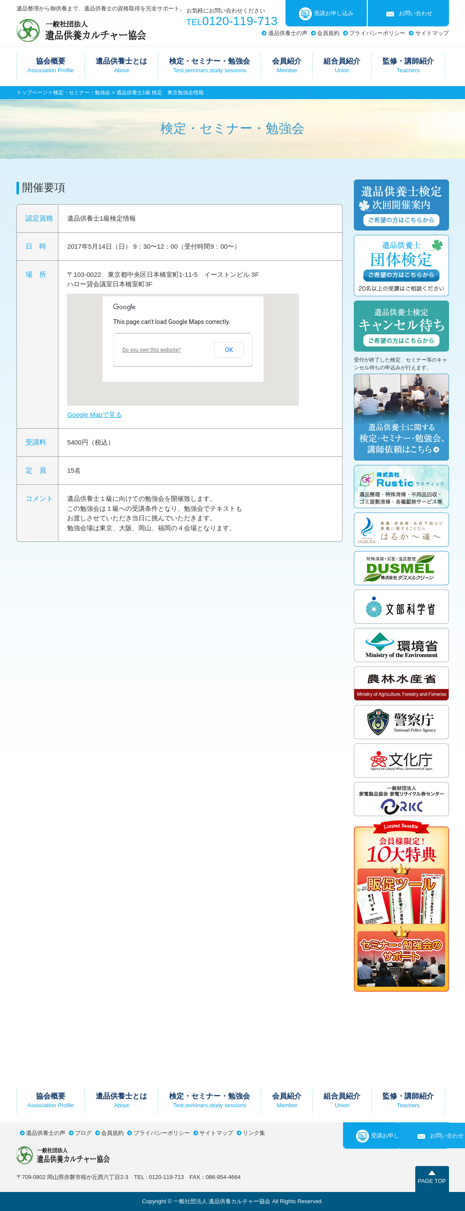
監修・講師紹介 (408, 65)
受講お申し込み (326, 13)
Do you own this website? (151, 350)
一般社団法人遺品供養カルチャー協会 (81, 29)
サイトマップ (432, 33)
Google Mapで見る (94, 414)
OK (229, 349)
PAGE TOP (432, 1181)
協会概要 (51, 65)
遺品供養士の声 (288, 33)
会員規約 (328, 33)
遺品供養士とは (121, 65)
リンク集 (254, 1133)
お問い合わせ (408, 13)
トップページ (32, 93)
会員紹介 (286, 65)
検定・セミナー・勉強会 (209, 65)
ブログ (83, 1133)
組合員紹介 (342, 65)
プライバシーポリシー (377, 33)
